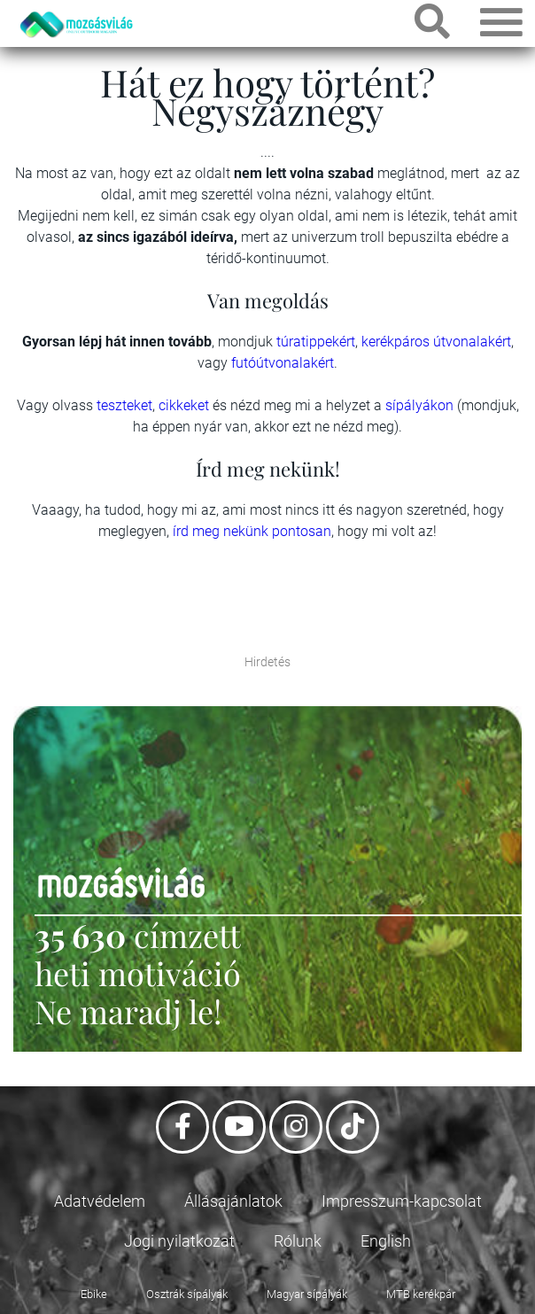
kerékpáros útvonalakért (436, 341)
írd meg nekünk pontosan (252, 531)
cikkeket (186, 405)
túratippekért (315, 341)
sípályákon (421, 405)
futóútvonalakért (282, 362)
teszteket (124, 405)
